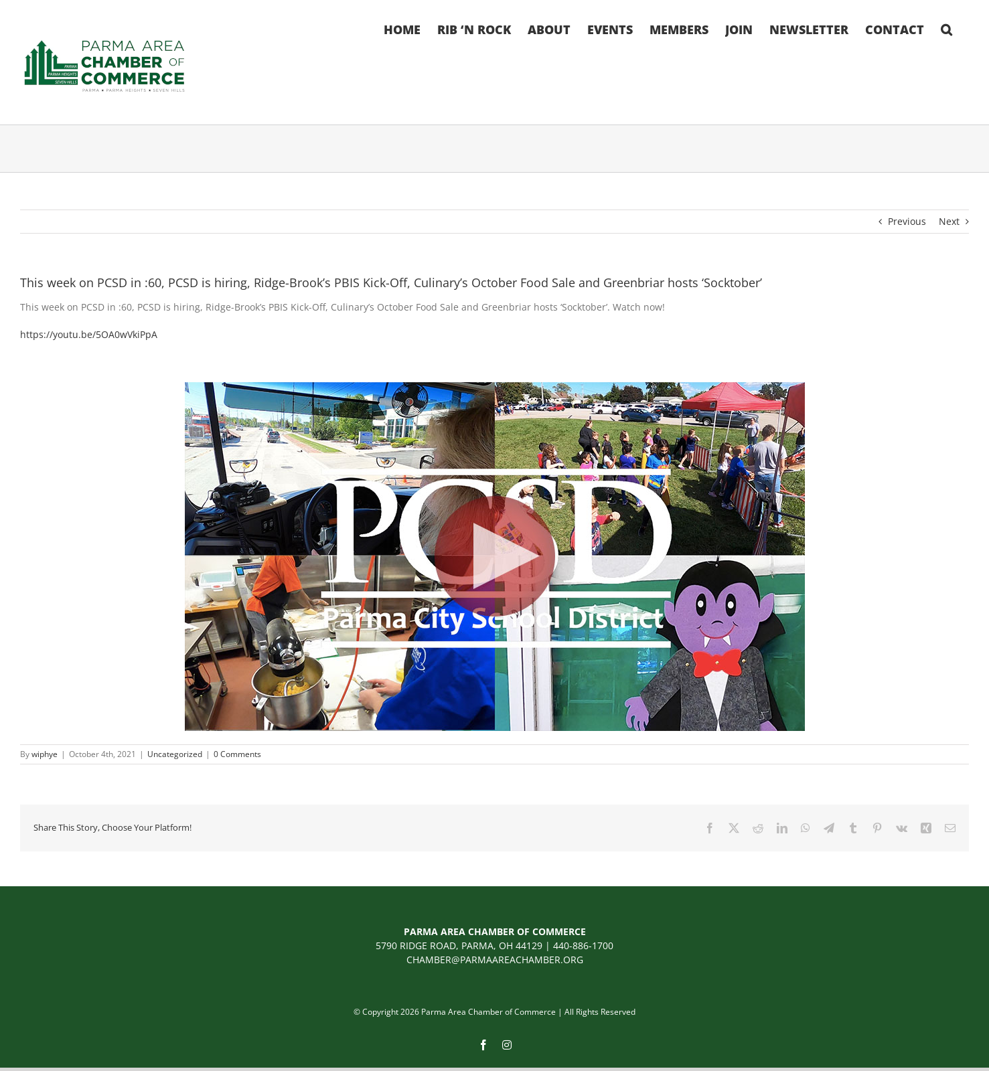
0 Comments (237, 754)
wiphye (44, 754)
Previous (907, 221)
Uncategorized (174, 754)
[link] (88, 334)
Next (949, 221)
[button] (946, 28)
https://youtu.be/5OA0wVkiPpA (88, 334)
